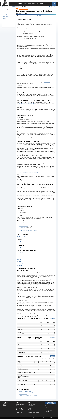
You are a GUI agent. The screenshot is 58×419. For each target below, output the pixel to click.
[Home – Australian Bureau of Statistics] (5, 404)
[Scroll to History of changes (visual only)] (29, 234)
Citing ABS (30, 408)
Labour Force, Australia (23, 224)
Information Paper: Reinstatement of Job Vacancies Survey (37, 203)
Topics (17, 405)
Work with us (30, 405)
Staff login (52, 417)
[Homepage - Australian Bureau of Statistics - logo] (5, 3)
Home (3, 6)
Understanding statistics (20, 415)
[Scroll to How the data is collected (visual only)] (33, 19)
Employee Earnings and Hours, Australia (26, 392)
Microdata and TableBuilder (20, 409)
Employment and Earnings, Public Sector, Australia (28, 229)
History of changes (6, 16)
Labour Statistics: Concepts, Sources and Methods (28, 230)
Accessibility (43, 417)
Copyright (17, 417)
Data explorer (18, 411)
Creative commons (7, 417)
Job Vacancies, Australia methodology (15, 6)
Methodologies (6, 6)
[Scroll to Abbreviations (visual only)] (26, 245)
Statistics (20, 3)
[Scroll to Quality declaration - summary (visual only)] (36, 250)
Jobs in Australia (22, 227)
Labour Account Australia (23, 226)
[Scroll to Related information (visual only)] (30, 389)
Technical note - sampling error (8, 23)
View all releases (39, 15)
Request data (18, 413)
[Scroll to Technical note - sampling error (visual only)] (37, 268)
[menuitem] (19, 4)
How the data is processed (7, 12)
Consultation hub (31, 409)
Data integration (19, 412)
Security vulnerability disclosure (33, 412)
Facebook (47, 407)
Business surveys (47, 82)
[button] (54, 4)
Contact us (30, 411)
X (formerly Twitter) (49, 410)
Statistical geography (19, 408)
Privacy (34, 417)
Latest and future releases (20, 404)
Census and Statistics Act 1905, (22, 110)
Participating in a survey (33, 3)
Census (25, 3)
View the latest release (23, 9)
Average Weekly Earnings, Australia (25, 391)
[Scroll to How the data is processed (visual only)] (34, 115)
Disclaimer (26, 417)
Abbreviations (5, 20)
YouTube (47, 412)
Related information (6, 25)
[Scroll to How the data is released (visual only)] (33, 206)
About (41, 3)
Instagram (47, 408)
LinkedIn (47, 411)
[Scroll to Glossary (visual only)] (23, 239)
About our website (31, 404)
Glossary (4, 18)
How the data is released (7, 14)
